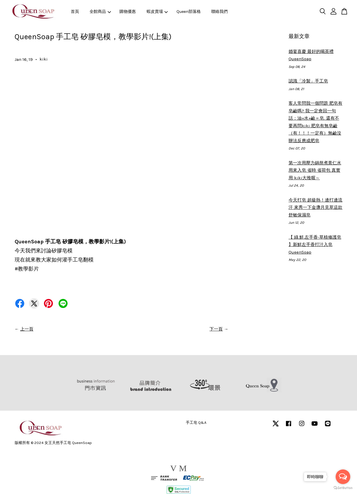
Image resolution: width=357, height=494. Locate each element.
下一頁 (216, 329)
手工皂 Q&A (196, 422)
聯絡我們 (219, 11)
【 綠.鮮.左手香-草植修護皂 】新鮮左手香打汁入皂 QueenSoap (315, 245)
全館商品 (100, 11)
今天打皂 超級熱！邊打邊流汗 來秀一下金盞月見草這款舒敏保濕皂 (315, 207)
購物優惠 (127, 11)
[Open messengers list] (343, 476)
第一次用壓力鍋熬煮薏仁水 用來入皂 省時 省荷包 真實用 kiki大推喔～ (315, 170)
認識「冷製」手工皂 (308, 81)
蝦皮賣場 (157, 11)
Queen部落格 (188, 11)
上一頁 (26, 329)
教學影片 (27, 269)
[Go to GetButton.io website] (343, 488)
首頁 (75, 11)
